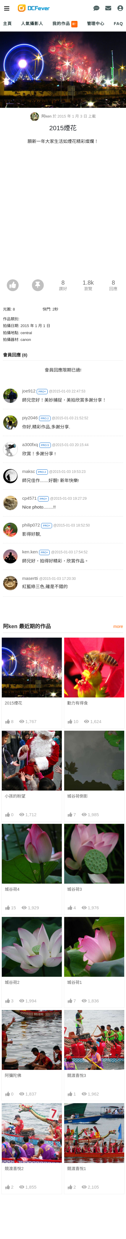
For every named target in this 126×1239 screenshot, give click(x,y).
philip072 (31, 524)
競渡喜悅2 (14, 1113)
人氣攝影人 (32, 23)
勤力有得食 (77, 703)
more (118, 626)
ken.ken (30, 551)
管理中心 (95, 23)
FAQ (118, 23)
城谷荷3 (74, 889)
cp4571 (29, 498)
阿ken (41, 116)
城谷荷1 (74, 982)
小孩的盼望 (15, 796)
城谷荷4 (12, 889)
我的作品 (64, 24)
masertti (30, 578)
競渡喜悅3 (76, 1075)
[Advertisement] (63, 213)
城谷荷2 (12, 982)
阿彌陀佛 (13, 1075)
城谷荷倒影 (77, 796)
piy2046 (30, 417)
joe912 (28, 390)
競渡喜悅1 (76, 1113)
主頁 (7, 23)
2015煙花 (13, 703)
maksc (28, 471)
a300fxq (30, 444)
